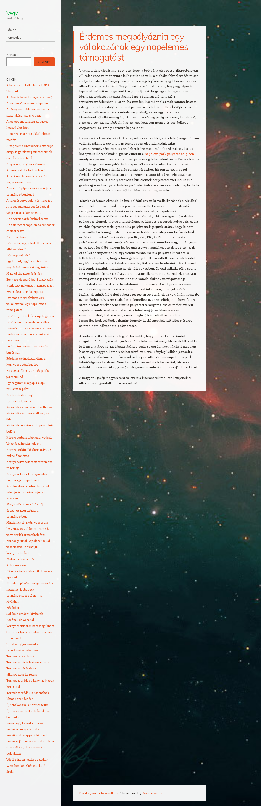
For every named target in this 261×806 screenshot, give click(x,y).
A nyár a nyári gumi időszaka (25, 164)
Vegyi (12, 13)
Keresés (12, 55)
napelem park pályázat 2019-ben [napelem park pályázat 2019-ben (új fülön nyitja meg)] (169, 153)
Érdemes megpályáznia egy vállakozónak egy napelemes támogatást (26, 304)
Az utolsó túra (16, 237)
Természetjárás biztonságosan (27, 662)
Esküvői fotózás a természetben (28, 328)
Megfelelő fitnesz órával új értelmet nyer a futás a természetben (24, 510)
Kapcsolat (13, 37)
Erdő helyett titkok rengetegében (30, 316)
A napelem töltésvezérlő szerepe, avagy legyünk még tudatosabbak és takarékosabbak (30, 152)
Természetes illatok (20, 656)
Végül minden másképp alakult (27, 759)
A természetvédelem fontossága (29, 200)
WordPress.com (152, 793)
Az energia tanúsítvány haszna (27, 219)
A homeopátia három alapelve (27, 103)
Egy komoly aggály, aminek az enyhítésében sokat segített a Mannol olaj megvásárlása (27, 267)
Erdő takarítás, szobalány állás (27, 322)
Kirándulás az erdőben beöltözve (29, 407)
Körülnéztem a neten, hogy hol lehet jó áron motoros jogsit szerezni (27, 492)
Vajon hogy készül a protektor (27, 723)
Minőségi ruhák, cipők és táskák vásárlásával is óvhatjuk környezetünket (28, 547)
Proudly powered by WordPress (98, 793)
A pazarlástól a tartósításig (25, 170)
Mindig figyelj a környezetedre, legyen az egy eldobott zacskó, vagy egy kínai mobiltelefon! (28, 528)
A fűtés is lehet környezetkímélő (29, 97)
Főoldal (11, 30)
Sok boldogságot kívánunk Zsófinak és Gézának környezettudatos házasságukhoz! (30, 620)
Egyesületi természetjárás (24, 292)
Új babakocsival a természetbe (27, 705)
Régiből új (12, 607)
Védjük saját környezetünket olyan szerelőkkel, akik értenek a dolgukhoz (30, 747)
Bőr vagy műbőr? (18, 255)
